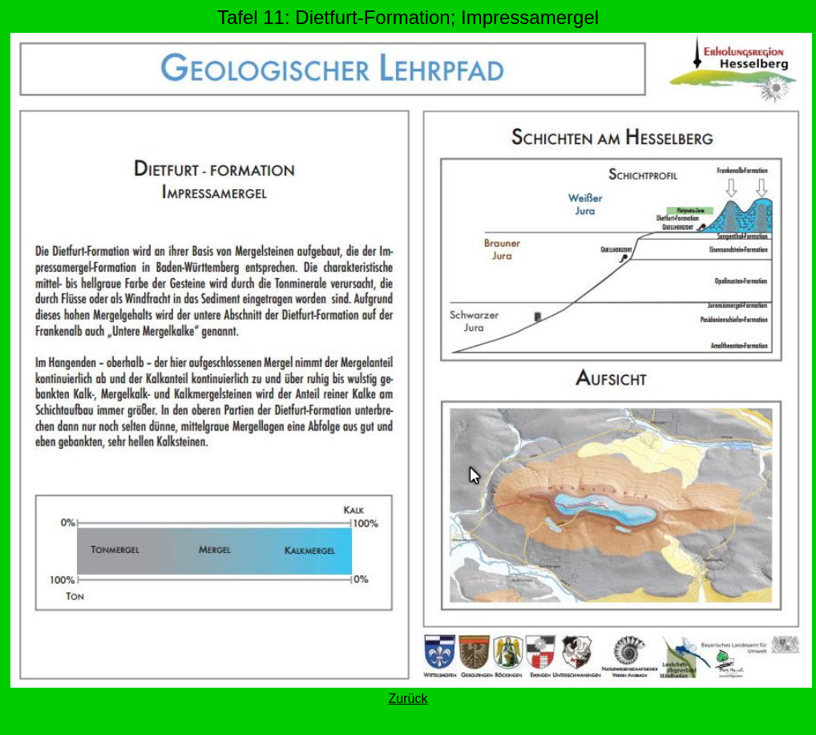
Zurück (408, 698)
